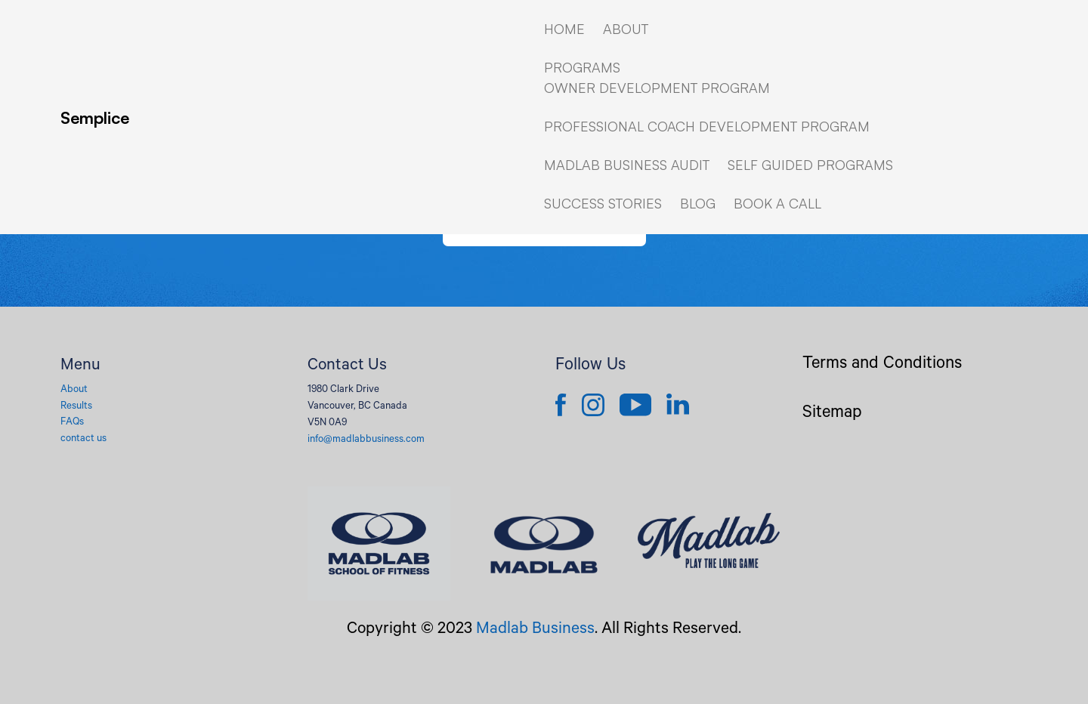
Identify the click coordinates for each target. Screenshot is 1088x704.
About (74, 390)
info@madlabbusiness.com (366, 440)
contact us (83, 439)
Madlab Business (535, 630)
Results (76, 406)
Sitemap (832, 414)
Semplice (94, 117)
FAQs (72, 422)
